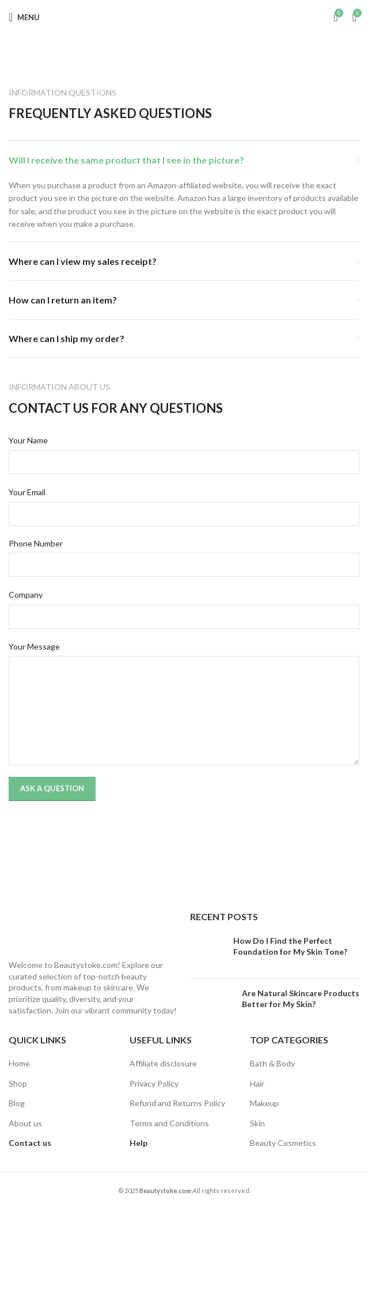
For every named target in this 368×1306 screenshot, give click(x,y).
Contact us (30, 1143)
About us (25, 1123)
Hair (257, 1083)
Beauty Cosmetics (283, 1143)
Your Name (28, 440)
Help (138, 1143)
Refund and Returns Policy (177, 1103)
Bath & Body (272, 1063)
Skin (257, 1123)
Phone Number (36, 543)
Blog (17, 1103)
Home (19, 1063)
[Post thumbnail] (207, 952)
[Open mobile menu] (24, 17)
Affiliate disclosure (163, 1063)
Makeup (264, 1103)
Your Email (27, 492)
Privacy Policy (154, 1083)
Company (26, 594)
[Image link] (81, 928)
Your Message (34, 646)
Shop (18, 1083)
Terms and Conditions (169, 1123)
